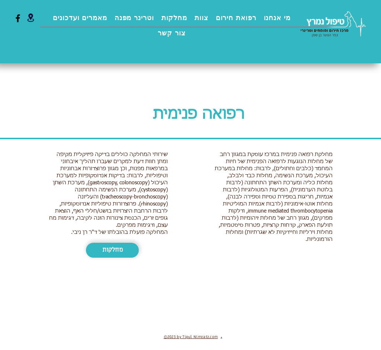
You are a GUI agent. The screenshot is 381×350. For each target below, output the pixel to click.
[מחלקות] (112, 250)
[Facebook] (18, 18)
